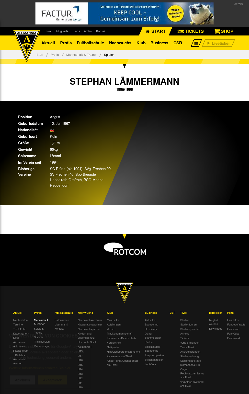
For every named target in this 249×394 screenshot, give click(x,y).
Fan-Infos (233, 320)
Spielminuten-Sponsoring (153, 349)
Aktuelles (150, 320)
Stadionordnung (189, 356)
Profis (66, 43)
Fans (76, 31)
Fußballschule (90, 43)
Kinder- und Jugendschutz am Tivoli (122, 363)
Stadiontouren (188, 324)
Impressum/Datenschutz (121, 338)
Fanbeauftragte (236, 324)
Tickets (184, 338)
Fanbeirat (232, 329)
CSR (177, 43)
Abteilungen (114, 324)
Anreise (184, 333)
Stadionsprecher (190, 329)
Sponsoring (151, 324)
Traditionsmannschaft (119, 333)
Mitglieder (62, 31)
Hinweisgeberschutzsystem (123, 351)
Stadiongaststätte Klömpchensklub (190, 363)
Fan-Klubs (233, 333)
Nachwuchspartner (89, 329)
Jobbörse (150, 364)
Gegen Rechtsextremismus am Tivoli (192, 373)
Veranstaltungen (189, 342)
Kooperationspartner (90, 324)
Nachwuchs (120, 43)
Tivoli (48, 31)
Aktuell (48, 43)
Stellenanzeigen (154, 359)
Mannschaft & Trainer (81, 54)
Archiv (88, 31)
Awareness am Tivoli (119, 356)
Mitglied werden (213, 322)
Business (159, 43)
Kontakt (101, 31)
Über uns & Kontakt (61, 326)
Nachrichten (20, 320)
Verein (110, 329)
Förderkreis (114, 342)
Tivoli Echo (19, 329)
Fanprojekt (233, 338)
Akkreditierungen (190, 351)
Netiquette (113, 347)
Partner (149, 342)
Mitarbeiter (113, 320)
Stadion (184, 320)
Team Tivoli (187, 347)
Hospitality (151, 329)
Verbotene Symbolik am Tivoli (192, 384)
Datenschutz (62, 320)
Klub (141, 43)
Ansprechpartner (155, 355)
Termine (18, 324)
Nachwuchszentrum (90, 320)
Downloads (215, 328)
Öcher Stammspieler (153, 335)
